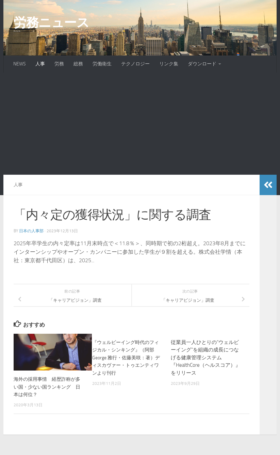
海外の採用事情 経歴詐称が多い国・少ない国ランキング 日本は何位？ (49, 386)
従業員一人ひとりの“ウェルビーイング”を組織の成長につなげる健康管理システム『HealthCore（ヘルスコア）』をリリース (206, 357)
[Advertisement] (140, 123)
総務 (78, 64)
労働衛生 (102, 64)
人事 (40, 64)
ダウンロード (202, 64)
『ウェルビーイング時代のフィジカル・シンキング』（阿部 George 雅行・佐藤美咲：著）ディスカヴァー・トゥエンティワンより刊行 (125, 357)
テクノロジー (135, 64)
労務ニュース (51, 22)
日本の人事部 (31, 231)
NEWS (19, 64)
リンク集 (168, 64)
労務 (59, 64)
